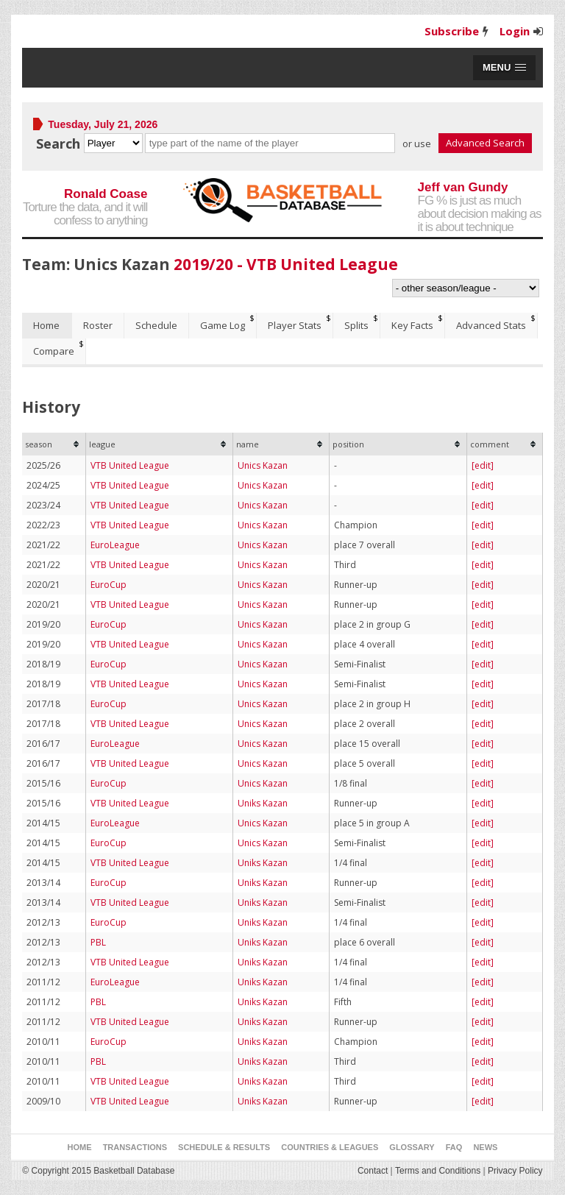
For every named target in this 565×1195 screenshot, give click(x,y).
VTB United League (129, 465)
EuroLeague (115, 545)
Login (515, 31)
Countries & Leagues (329, 1147)
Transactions (135, 1147)
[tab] (47, 325)
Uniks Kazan (263, 803)
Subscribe (451, 31)
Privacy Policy (515, 1171)
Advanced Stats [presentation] (491, 325)
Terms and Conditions (437, 1171)
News (485, 1147)
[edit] (483, 465)
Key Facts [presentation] (412, 325)
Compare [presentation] (53, 351)
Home (80, 1147)
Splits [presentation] (356, 325)
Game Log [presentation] (222, 325)
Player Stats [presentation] (294, 325)
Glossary (411, 1147)
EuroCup (108, 584)
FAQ (454, 1147)
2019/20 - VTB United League (286, 264)
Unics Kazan (263, 465)
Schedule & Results (224, 1147)
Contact (373, 1171)
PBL (98, 942)
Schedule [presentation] (156, 325)
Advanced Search (485, 142)
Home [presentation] (46, 325)
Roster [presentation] (98, 325)
